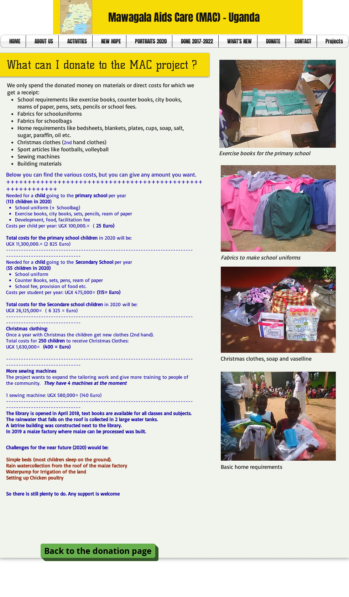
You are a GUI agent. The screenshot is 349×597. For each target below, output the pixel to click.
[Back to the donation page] (98, 551)
